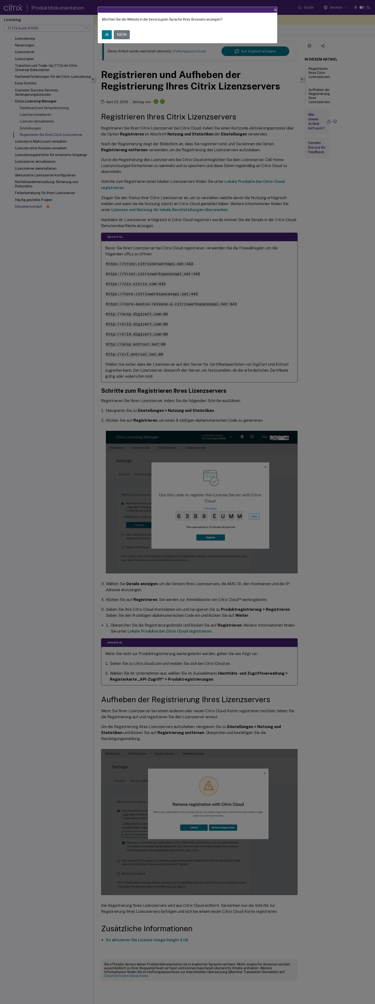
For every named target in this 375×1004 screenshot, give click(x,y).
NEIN (122, 34)
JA (107, 34)
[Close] (275, 10)
